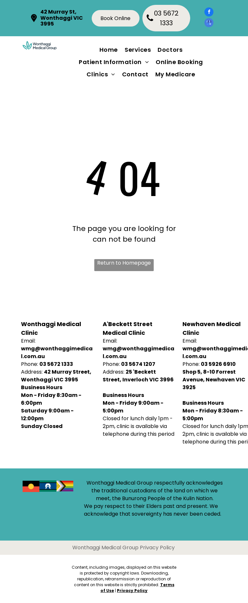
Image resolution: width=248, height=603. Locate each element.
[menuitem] (110, 49)
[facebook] (208, 12)
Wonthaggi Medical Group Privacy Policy (123, 547)
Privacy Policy (132, 590)
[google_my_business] (208, 23)
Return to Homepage (124, 263)
